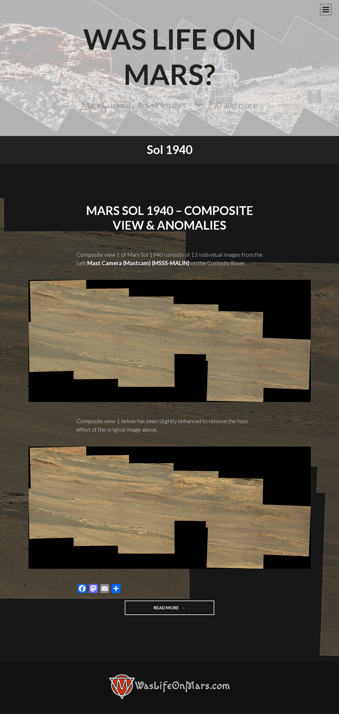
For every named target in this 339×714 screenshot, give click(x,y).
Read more (180, 609)
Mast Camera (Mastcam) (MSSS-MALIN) (138, 263)
